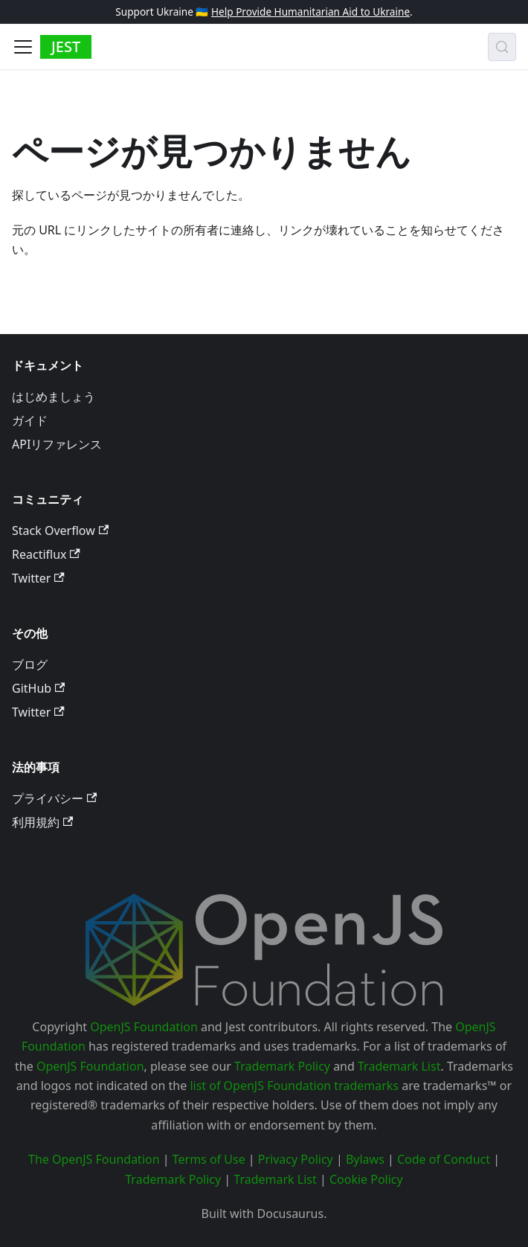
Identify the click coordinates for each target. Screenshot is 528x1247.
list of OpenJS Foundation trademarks (294, 1085)
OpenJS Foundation (144, 1027)
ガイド (30, 420)
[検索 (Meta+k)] (502, 47)
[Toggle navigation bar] (23, 47)
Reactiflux (46, 554)
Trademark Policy (282, 1066)
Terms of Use (209, 1159)
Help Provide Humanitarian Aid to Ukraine (310, 11)
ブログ (30, 664)
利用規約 (42, 822)
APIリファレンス (57, 444)
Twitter (38, 578)
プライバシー (54, 798)
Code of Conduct (443, 1159)
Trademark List (399, 1066)
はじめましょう (53, 396)
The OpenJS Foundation (94, 1159)
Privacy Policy (295, 1159)
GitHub (38, 688)
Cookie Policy (366, 1179)
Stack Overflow (60, 530)
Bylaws (365, 1159)
